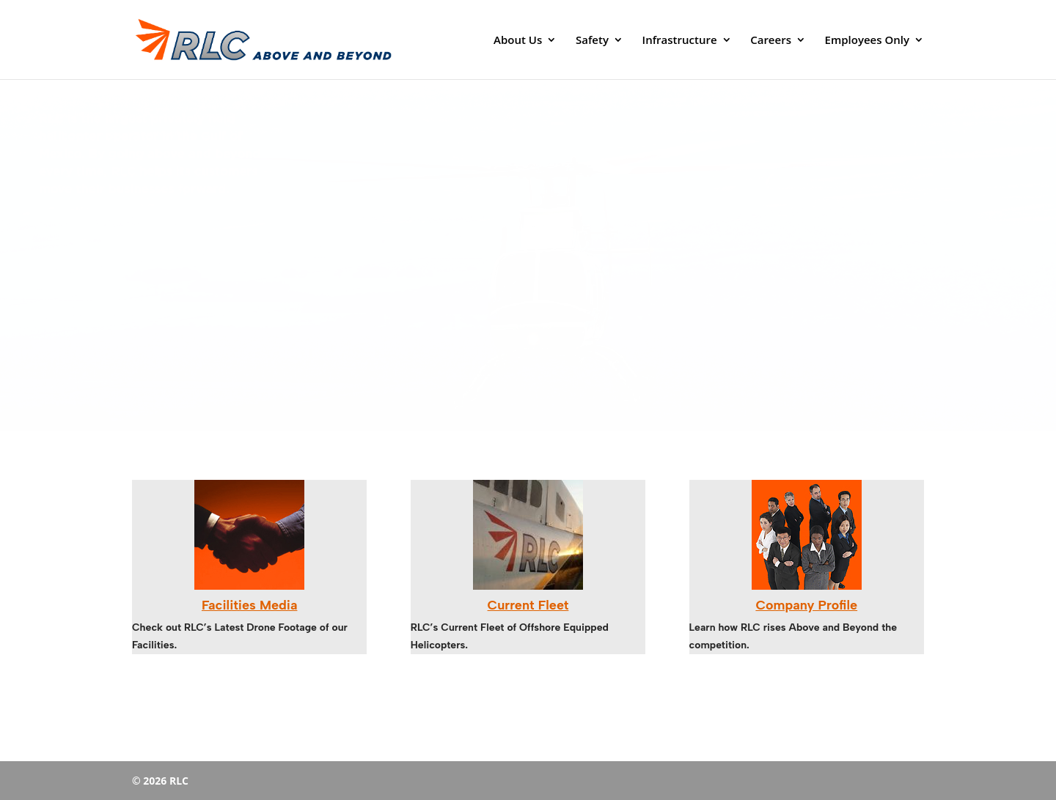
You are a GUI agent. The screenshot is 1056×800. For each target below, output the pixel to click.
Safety (592, 40)
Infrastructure (679, 40)
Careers (770, 40)
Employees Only (867, 40)
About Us (518, 40)
